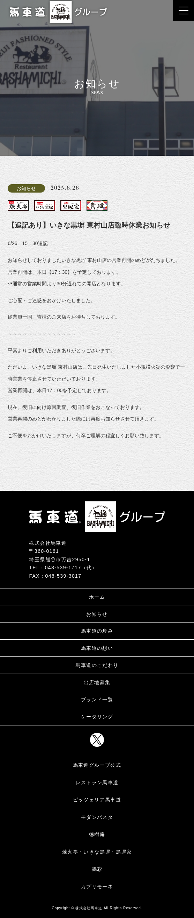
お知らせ (97, 614)
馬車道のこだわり (96, 665)
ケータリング (97, 716)
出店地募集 (97, 682)
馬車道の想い (97, 648)
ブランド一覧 (97, 699)
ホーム (97, 597)
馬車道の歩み (97, 631)
